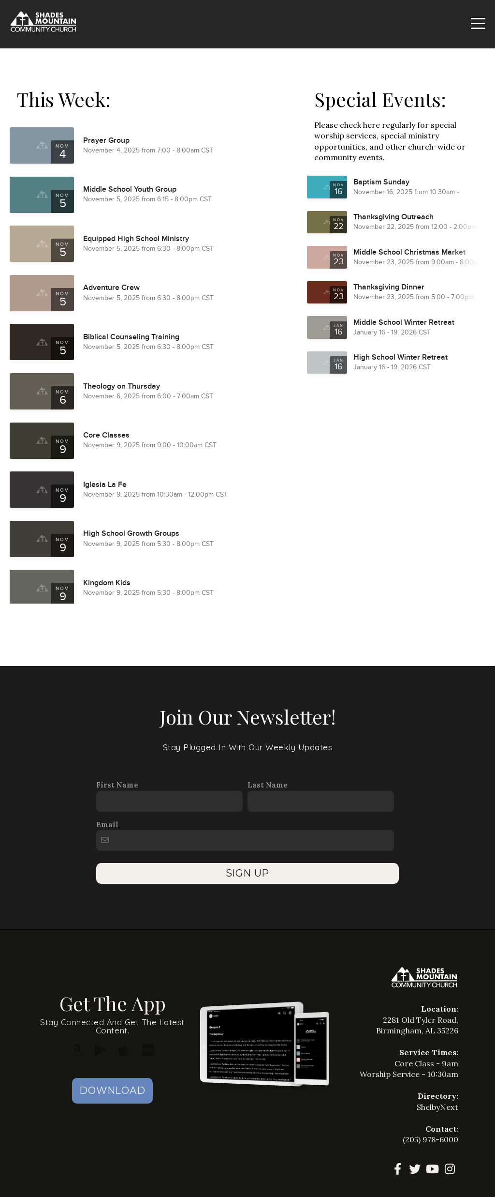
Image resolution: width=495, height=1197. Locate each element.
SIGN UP (248, 873)
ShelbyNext (437, 1107)
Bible (40, 736)
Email (107, 824)
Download (112, 1090)
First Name (117, 784)
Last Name (268, 784)
